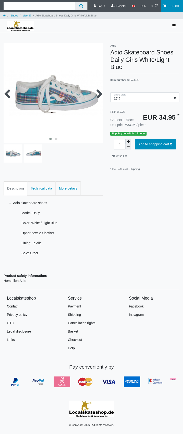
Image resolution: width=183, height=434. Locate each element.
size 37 (26, 15)
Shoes (14, 15)
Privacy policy (17, 315)
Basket (73, 331)
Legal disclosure (19, 331)
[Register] (118, 6)
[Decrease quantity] (128, 146)
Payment (74, 306)
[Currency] (143, 6)
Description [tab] (15, 188)
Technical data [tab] (41, 188)
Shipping (134, 169)
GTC (10, 323)
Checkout (75, 340)
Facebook (136, 306)
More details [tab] (68, 188)
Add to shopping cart (155, 144)
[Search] (81, 6)
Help (71, 348)
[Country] (133, 6)
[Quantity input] (119, 144)
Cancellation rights (81, 323)
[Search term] (39, 6)
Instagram (136, 315)
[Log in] (99, 6)
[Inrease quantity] (128, 141)
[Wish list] (155, 6)
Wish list (119, 156)
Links (11, 340)
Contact (12, 306)
